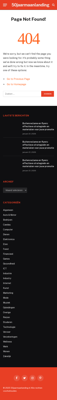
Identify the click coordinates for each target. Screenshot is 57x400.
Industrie (7, 273)
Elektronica (8, 239)
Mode (6, 298)
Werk (5, 346)
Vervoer (6, 332)
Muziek (6, 302)
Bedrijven (7, 220)
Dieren (6, 234)
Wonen (6, 351)
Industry (7, 278)
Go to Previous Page (18, 79)
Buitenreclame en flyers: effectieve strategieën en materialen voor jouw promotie (38, 126)
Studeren (7, 322)
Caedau (7, 224)
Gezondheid (9, 263)
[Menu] (5, 5)
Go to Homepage (16, 84)
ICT (5, 268)
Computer (8, 229)
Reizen (6, 317)
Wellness (7, 341)
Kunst (6, 288)
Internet (7, 283)
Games (6, 259)
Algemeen (8, 210)
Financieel (8, 254)
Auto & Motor (9, 215)
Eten (5, 244)
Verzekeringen (10, 337)
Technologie (9, 327)
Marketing (8, 293)
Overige (7, 312)
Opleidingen (9, 307)
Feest (6, 249)
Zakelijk (7, 356)
